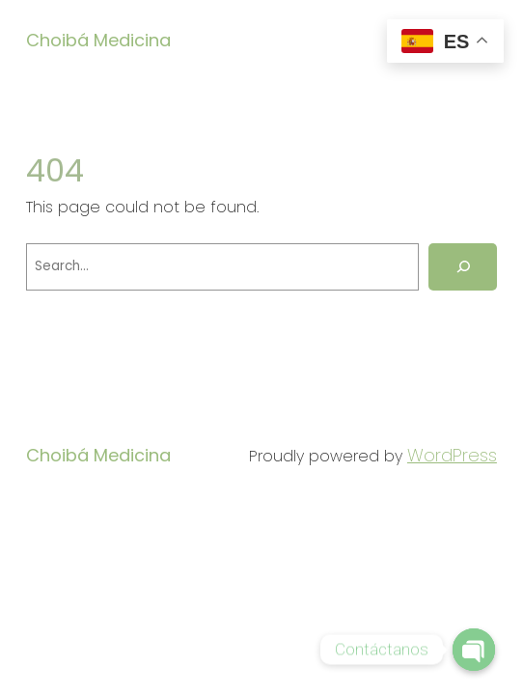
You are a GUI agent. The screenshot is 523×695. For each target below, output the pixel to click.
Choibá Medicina (98, 40)
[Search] (462, 267)
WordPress (452, 455)
